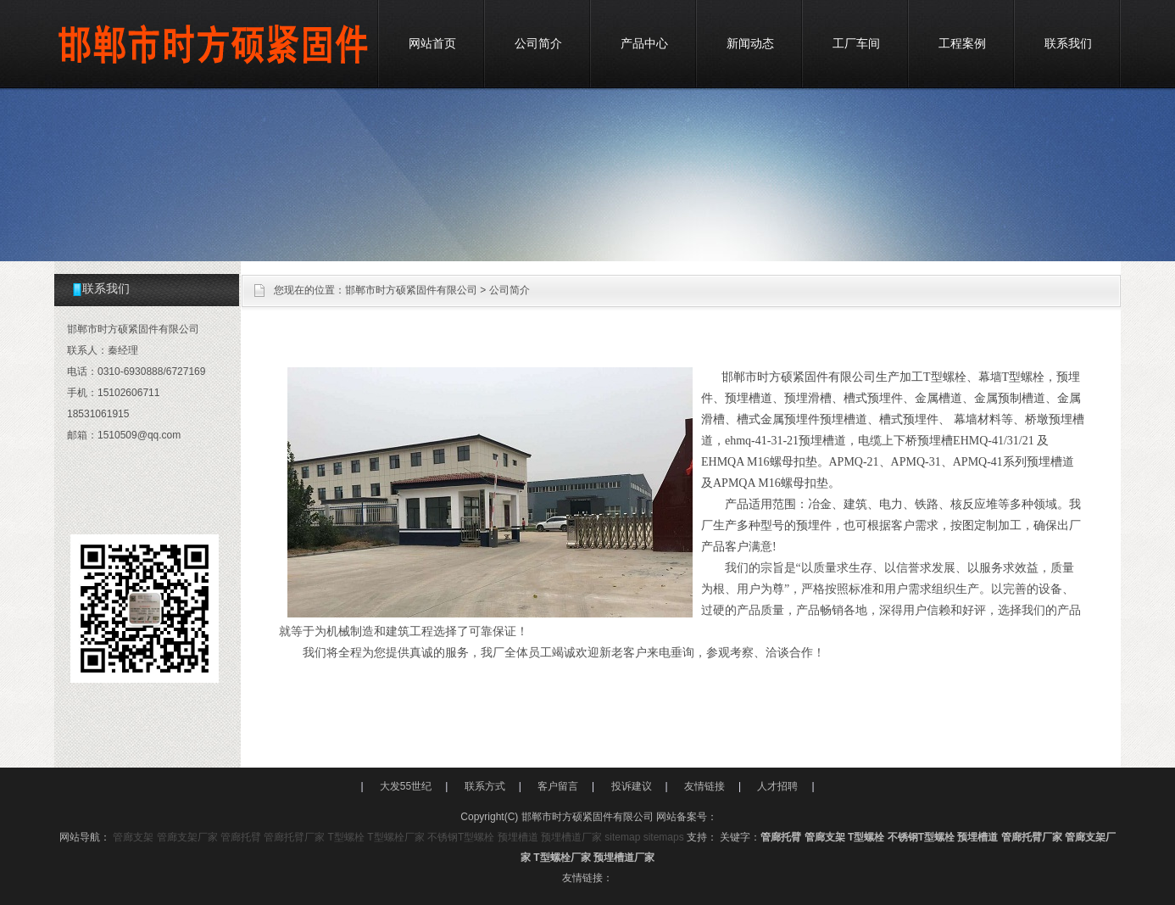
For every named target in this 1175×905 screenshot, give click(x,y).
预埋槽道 (518, 837)
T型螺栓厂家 (395, 837)
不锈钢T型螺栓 (460, 837)
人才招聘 (777, 786)
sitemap (622, 837)
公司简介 (538, 43)
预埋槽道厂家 (571, 837)
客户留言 (557, 786)
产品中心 (644, 43)
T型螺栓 (346, 837)
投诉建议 (631, 786)
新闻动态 (750, 43)
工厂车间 (856, 43)
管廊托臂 (240, 837)
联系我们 (1068, 43)
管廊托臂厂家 (294, 837)
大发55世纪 (406, 786)
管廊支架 (133, 837)
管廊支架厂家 (187, 837)
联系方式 (485, 786)
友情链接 (704, 786)
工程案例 (962, 43)
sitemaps (663, 837)
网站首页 (432, 43)
